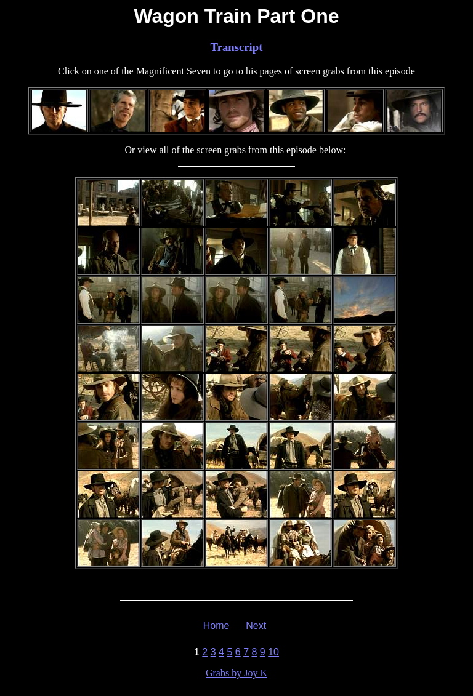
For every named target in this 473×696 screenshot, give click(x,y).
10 (273, 652)
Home (216, 625)
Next (256, 625)
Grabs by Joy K (236, 673)
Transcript (237, 47)
